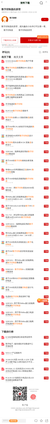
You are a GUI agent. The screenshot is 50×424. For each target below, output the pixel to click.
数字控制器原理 (25, 30)
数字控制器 (8, 30)
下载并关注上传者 (9, 40)
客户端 (25, 405)
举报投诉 (40, 47)
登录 (7, 44)
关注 (45, 19)
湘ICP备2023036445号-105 (25, 410)
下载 (46, 61)
